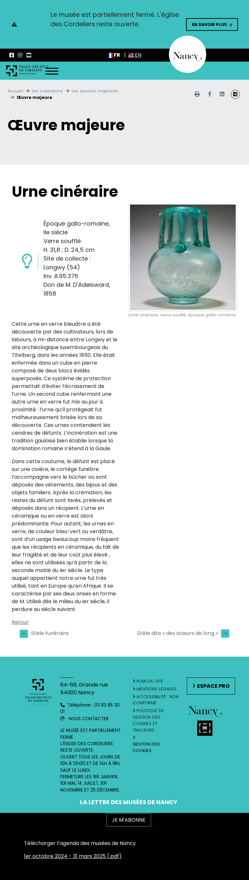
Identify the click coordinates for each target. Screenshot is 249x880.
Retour (20, 622)
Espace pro (213, 686)
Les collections (47, 91)
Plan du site (149, 681)
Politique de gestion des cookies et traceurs (148, 720)
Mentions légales (156, 689)
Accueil (15, 91)
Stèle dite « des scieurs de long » (183, 633)
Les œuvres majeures (95, 91)
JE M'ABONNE (129, 820)
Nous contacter (89, 719)
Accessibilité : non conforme (156, 700)
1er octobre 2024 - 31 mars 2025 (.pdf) (73, 856)
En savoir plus (209, 24)
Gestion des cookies (146, 747)
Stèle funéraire (44, 633)
